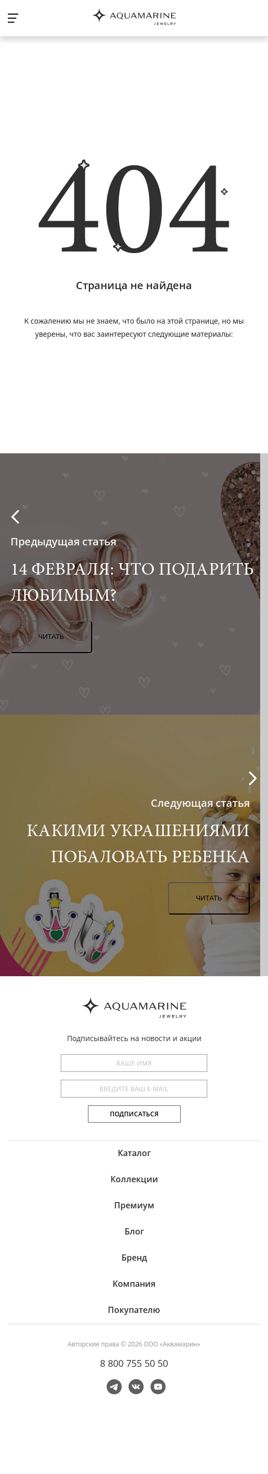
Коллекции (134, 1179)
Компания (134, 1283)
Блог (134, 1231)
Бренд (134, 1257)
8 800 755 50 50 (134, 1363)
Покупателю (134, 1310)
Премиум (134, 1205)
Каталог (134, 1153)
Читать (51, 637)
